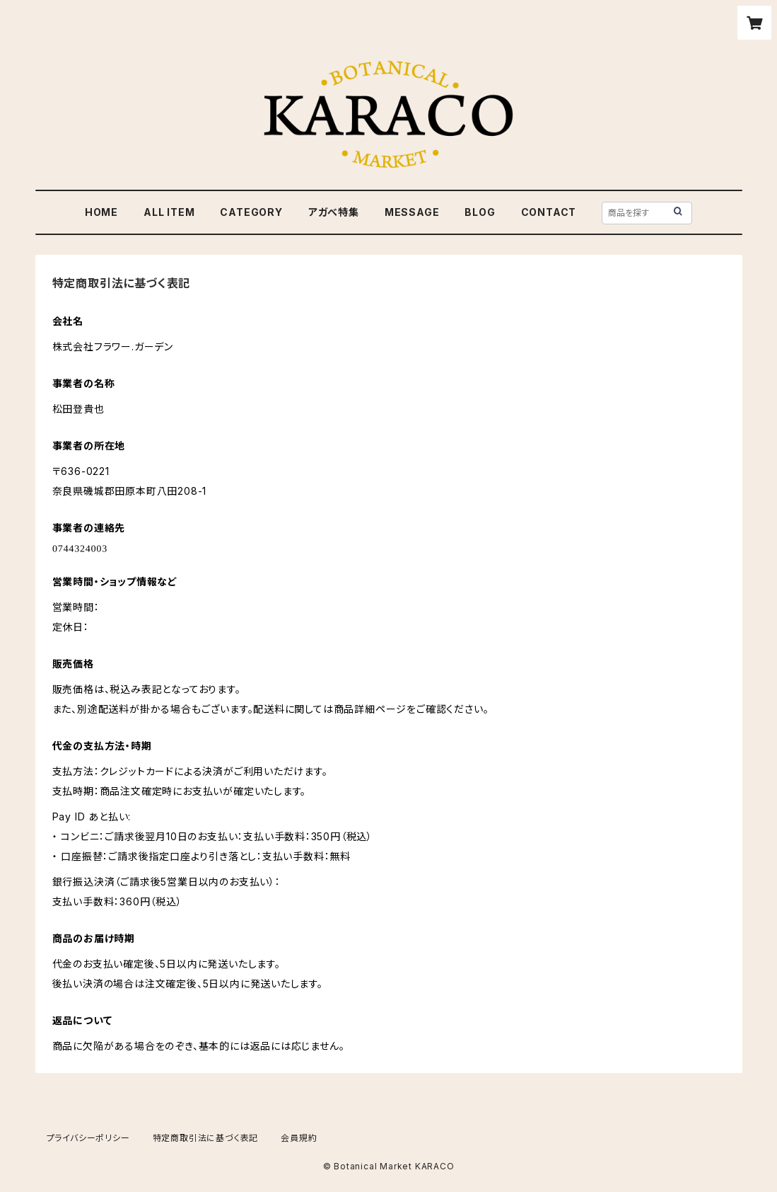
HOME (101, 212)
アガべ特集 (333, 212)
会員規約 (299, 1138)
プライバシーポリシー (88, 1138)
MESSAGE (412, 212)
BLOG (480, 212)
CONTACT (549, 212)
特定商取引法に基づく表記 (206, 1138)
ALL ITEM (169, 212)
